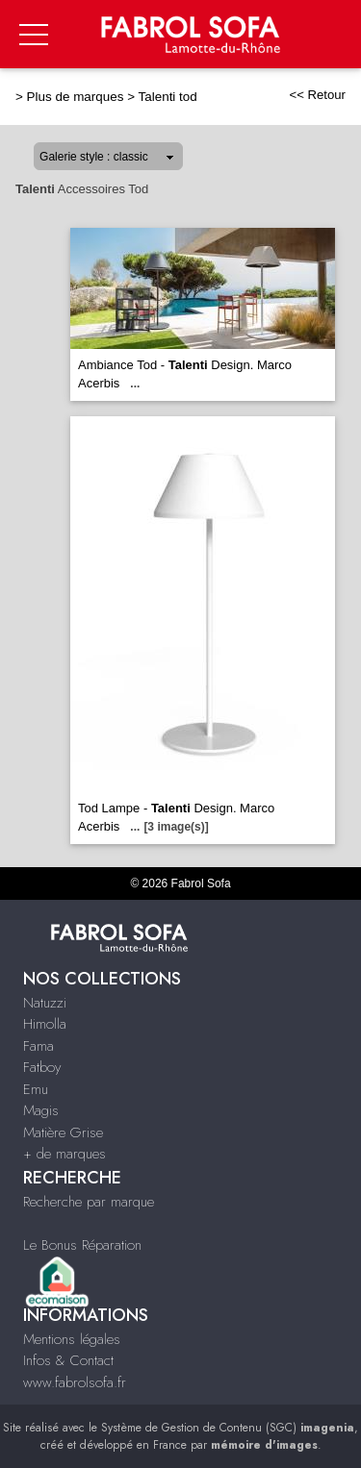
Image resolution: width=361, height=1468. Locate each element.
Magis (41, 1110)
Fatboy (42, 1067)
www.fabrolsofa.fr (74, 1382)
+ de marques (64, 1153)
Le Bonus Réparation (82, 1245)
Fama (38, 1046)
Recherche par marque (88, 1201)
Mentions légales (71, 1339)
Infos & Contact (68, 1360)
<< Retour (317, 94)
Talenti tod (168, 96)
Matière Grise (63, 1132)
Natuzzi (44, 1002)
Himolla (44, 1023)
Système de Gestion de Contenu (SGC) (227, 1427)
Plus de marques (75, 96)
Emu (35, 1089)
